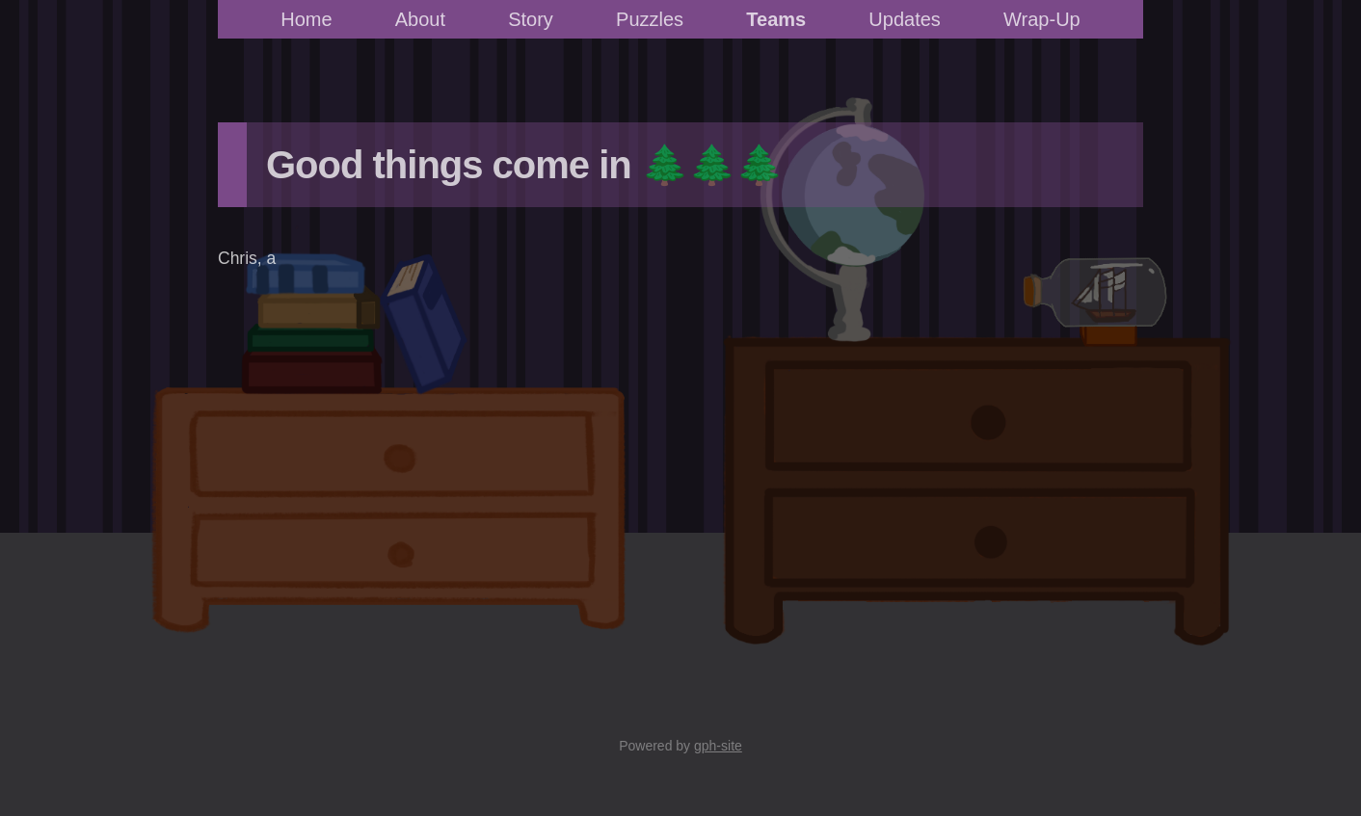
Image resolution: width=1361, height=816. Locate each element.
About (420, 19)
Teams (776, 19)
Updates (904, 19)
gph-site (718, 745)
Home (306, 19)
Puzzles (649, 19)
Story (530, 19)
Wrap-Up (1042, 19)
